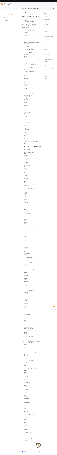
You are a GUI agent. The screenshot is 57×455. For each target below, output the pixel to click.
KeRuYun (26, 375)
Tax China (26, 335)
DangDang (26, 95)
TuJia (25, 236)
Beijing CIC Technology (28, 184)
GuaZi (25, 316)
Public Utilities (47, 61)
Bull (25, 365)
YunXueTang (26, 285)
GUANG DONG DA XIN (29, 336)
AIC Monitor (26, 396)
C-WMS (25, 222)
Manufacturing (47, 70)
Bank (46, 21)
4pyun (25, 201)
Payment (46, 24)
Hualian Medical (27, 428)
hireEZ (25, 440)
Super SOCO (26, 202)
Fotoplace (26, 237)
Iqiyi (25, 250)
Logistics (46, 42)
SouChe (25, 196)
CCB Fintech (26, 43)
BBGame (26, 254)
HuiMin (25, 225)
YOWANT (26, 406)
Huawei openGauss (27, 33)
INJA (25, 228)
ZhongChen (26, 386)
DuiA (25, 276)
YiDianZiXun (26, 306)
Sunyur (25, 401)
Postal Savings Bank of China (29, 47)
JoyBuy (25, 102)
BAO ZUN (26, 171)
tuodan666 (26, 265)
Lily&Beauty (26, 125)
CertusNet (26, 376)
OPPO (25, 346)
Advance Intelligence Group (29, 152)
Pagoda (25, 116)
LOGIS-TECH (27, 226)
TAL (25, 271)
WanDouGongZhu (27, 104)
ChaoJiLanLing (27, 382)
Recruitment (47, 78)
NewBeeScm (26, 217)
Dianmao (25, 284)
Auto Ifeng (26, 303)
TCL (25, 348)
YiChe (25, 317)
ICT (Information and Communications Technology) (48, 65)
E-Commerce (47, 34)
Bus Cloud (26, 159)
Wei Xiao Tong (27, 287)
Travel (46, 44)
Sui (24, 380)
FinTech (46, 29)
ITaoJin (25, 404)
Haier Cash (26, 78)
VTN (25, 132)
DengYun (26, 395)
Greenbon (26, 433)
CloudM (25, 392)
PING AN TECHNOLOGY (29, 71)
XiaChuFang (26, 307)
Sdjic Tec (26, 169)
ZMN (25, 321)
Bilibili (25, 248)
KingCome (26, 385)
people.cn (26, 299)
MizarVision (26, 185)
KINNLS (25, 136)
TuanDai (25, 85)
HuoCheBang (26, 215)
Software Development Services (49, 73)
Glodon (25, 166)
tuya (25, 150)
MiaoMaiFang (26, 122)
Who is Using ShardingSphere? (47, 16)
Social (46, 49)
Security (5, 20)
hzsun (25, 405)
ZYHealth (26, 423)
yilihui (25, 435)
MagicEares (26, 275)
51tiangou (26, 123)
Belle (25, 135)
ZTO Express (26, 210)
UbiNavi (25, 203)
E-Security (47, 54)
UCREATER (26, 106)
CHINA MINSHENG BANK (29, 45)
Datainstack (26, 411)
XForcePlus (26, 162)
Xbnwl (25, 223)
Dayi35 (25, 118)
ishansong (26, 212)
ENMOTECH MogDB (28, 35)
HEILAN (26, 115)
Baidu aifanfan (27, 149)
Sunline (25, 72)
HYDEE (25, 370)
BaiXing (25, 320)
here (28, 20)
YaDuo (25, 239)
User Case (34, 33)
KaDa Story (26, 281)
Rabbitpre (26, 383)
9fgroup (25, 77)
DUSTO (25, 128)
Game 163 (26, 99)
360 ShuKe (26, 74)
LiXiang (25, 362)
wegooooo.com (27, 178)
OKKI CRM (26, 176)
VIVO (25, 347)
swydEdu (26, 282)
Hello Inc (26, 193)
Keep (25, 416)
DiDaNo (25, 278)
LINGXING (26, 179)
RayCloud (26, 389)
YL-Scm (25, 216)
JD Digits (26, 143)
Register (46, 13)
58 (24, 313)
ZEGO (25, 168)
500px (25, 304)
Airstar (25, 90)
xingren (25, 429)
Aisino (25, 181)
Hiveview (26, 372)
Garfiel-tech (26, 398)
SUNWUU (26, 357)
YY (24, 251)
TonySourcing (26, 129)
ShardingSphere (25, 8)
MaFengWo (26, 234)
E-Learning (47, 51)
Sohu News (26, 300)
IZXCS (25, 388)
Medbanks (26, 431)
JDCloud (25, 145)
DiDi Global (26, 190)
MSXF (25, 75)
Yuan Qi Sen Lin (27, 112)
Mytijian (25, 425)
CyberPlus (26, 156)
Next (40, 451)
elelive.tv (26, 256)
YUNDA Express (27, 213)
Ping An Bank (26, 46)
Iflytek (25, 344)
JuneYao (25, 199)
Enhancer (26, 399)
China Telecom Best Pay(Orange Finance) (32, 54)
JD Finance (26, 69)
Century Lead (26, 355)
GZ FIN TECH (27, 79)
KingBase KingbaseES (28, 36)
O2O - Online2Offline (49, 59)
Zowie (25, 126)
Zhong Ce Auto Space (28, 318)
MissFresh (26, 105)
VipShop (25, 101)
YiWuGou (26, 119)
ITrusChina (26, 292)
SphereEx (26, 32)
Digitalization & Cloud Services (49, 37)
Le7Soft (25, 408)
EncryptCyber (26, 293)
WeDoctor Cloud (27, 426)
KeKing (25, 220)
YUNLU (25, 153)
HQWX (25, 272)
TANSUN (26, 88)
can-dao (25, 393)
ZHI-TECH (26, 138)
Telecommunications (48, 26)
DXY (25, 418)
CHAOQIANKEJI (27, 432)
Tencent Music (27, 247)
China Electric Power (28, 327)
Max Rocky (26, 172)
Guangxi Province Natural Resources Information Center (31, 330)
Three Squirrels (27, 113)
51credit (25, 84)
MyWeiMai (26, 420)
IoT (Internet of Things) (49, 68)
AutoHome (26, 302)
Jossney (25, 133)
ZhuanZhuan (26, 96)
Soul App (26, 264)
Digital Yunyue (27, 402)
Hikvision (26, 354)
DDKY (25, 419)
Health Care (47, 76)
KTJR (25, 87)
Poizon (25, 98)
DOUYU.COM (27, 253)
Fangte (25, 240)
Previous (23, 451)
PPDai (25, 81)
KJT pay (25, 56)
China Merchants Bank (28, 49)
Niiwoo (25, 82)
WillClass (26, 279)
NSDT (25, 182)
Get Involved (6, 12)
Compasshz (26, 155)
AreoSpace (26, 332)
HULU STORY (27, 328)
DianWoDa (26, 219)
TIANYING (26, 338)
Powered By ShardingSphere (8, 15)
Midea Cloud (26, 163)
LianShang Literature (28, 257)
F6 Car (25, 198)
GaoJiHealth (26, 422)
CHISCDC (26, 333)
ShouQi (25, 192)
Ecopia (25, 175)
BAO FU (25, 57)
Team (4, 17)
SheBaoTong (26, 158)
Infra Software (47, 19)
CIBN (25, 373)
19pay (25, 379)
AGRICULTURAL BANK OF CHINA (31, 42)
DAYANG (26, 258)
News (46, 56)
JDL (25, 209)
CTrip (25, 233)
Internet (46, 31)
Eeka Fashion (26, 120)
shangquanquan (27, 165)
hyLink (25, 409)
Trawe (25, 195)
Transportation (47, 39)
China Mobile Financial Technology (31, 64)
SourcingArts (26, 131)
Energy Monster (27, 314)
